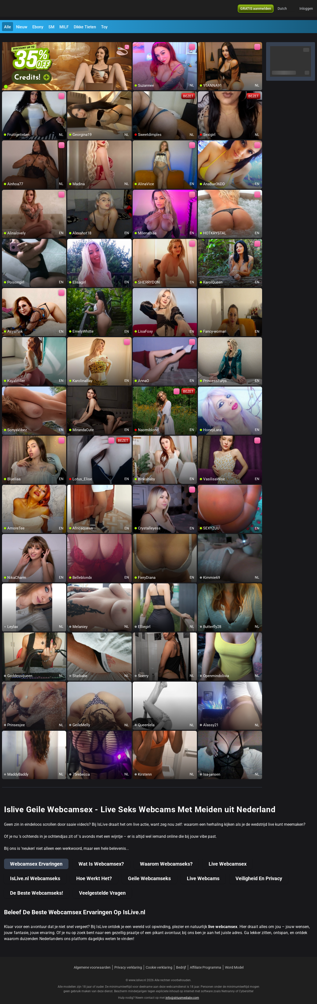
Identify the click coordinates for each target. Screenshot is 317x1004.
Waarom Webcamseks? (166, 858)
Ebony (37, 27)
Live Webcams (203, 872)
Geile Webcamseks (149, 872)
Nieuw (21, 27)
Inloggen (306, 10)
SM (51, 27)
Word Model (234, 961)
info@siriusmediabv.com (182, 991)
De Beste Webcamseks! (36, 887)
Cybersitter (246, 985)
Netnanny (228, 985)
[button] (285, 10)
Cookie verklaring (159, 961)
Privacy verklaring (128, 961)
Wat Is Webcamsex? (101, 858)
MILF (64, 27)
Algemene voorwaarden (92, 961)
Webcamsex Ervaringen (36, 858)
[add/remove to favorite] (136, 40)
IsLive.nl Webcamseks (35, 872)
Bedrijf (181, 961)
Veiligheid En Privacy (258, 872)
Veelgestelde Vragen (102, 887)
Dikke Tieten (85, 27)
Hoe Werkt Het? (94, 872)
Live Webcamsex (228, 858)
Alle (7, 27)
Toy (104, 27)
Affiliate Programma (205, 961)
